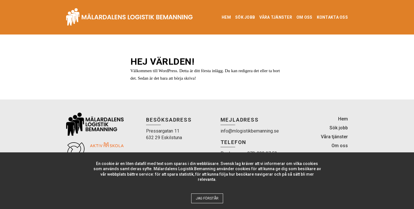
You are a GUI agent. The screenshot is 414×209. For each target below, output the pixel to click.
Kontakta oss (332, 17)
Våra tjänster (275, 17)
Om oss (304, 17)
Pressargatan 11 (162, 131)
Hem (226, 17)
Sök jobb (245, 17)
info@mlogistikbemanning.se (250, 131)
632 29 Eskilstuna (164, 137)
